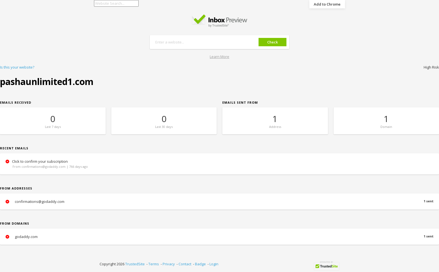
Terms (153, 263)
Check (272, 42)
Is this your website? (17, 67)
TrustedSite (135, 263)
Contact (185, 263)
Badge (200, 263)
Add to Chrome (327, 4)
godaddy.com (219, 236)
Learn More (219, 56)
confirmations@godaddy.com (219, 201)
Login (213, 263)
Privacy (169, 263)
